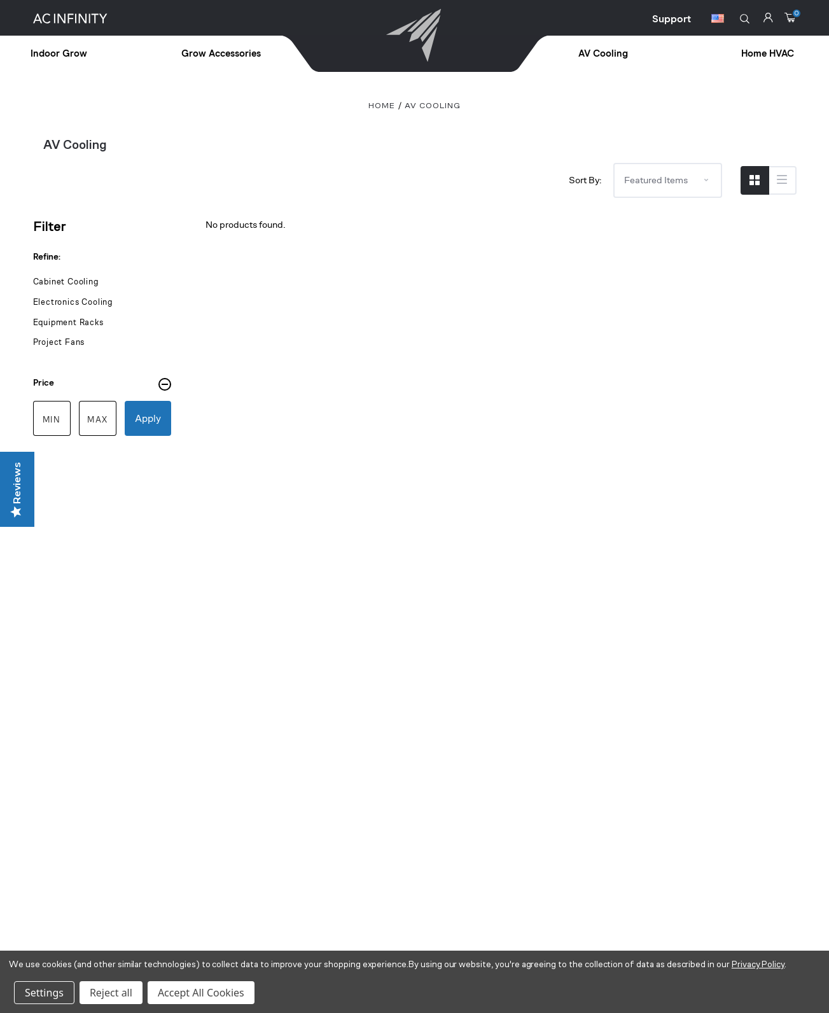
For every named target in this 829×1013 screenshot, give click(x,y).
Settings (44, 993)
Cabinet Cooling (66, 281)
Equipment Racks (68, 322)
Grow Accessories (221, 54)
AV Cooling (603, 54)
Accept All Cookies (201, 993)
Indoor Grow (59, 54)
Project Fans (59, 342)
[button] (744, 19)
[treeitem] (88, 54)
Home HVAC (767, 54)
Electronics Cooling (73, 302)
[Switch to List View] (782, 180)
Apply (148, 418)
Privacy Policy (758, 965)
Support (671, 19)
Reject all (111, 993)
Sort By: (585, 180)
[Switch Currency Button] (717, 20)
